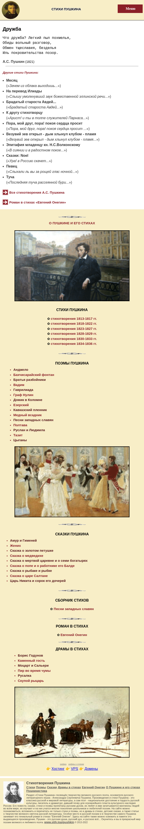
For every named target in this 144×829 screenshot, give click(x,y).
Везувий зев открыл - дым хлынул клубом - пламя (51, 134)
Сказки (52, 787)
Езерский (21, 405)
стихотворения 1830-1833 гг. (74, 339)
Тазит (18, 435)
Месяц (11, 80)
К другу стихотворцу (24, 112)
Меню (128, 9)
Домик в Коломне (27, 400)
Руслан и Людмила (29, 430)
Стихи (30, 787)
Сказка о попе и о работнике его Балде (42, 566)
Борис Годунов (30, 655)
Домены (91, 769)
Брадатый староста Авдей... (31, 102)
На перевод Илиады (24, 91)
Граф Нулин (23, 395)
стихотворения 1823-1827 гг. (74, 329)
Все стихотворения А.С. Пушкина (37, 192)
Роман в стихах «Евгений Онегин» (37, 202)
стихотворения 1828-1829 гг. (74, 333)
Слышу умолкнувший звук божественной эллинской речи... (58, 96)
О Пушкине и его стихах (123, 787)
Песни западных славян (33, 420)
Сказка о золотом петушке (31, 550)
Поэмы (41, 787)
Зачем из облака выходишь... (33, 86)
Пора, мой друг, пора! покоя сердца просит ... (47, 129)
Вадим (18, 385)
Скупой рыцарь (31, 681)
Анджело (20, 369)
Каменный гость (31, 660)
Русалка (24, 675)
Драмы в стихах (69, 787)
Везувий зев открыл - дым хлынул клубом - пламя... (52, 139)
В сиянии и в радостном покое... (36, 150)
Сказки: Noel (17, 155)
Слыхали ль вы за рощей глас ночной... (42, 172)
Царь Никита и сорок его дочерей (38, 581)
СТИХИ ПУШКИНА (72, 310)
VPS (74, 769)
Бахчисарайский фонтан (33, 375)
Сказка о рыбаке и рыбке (31, 570)
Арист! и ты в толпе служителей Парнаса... (47, 118)
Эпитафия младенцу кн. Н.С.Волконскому (43, 145)
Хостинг (57, 769)
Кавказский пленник (30, 410)
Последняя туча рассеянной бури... (39, 182)
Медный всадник (27, 415)
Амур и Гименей (23, 540)
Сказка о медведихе (26, 556)
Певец (11, 166)
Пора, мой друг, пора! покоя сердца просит (44, 123)
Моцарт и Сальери (33, 665)
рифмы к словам (76, 764)
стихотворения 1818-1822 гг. (74, 323)
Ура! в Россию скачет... (29, 161)
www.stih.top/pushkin (59, 822)
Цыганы (20, 440)
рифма (63, 764)
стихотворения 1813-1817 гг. (74, 318)
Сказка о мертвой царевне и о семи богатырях (49, 560)
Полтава (20, 425)
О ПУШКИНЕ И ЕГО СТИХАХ (72, 223)
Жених (15, 545)
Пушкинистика (36, 791)
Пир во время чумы (34, 670)
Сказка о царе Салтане (29, 576)
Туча (10, 177)
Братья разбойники (29, 380)
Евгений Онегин (73, 635)
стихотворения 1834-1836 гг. (74, 344)
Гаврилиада (23, 390)
